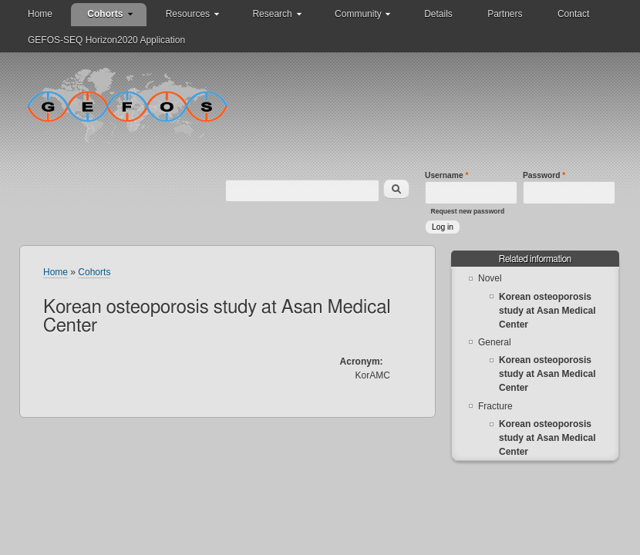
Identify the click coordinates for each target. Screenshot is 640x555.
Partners (504, 13)
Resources (188, 13)
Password (544, 175)
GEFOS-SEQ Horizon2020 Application (106, 40)
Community (358, 13)
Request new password (468, 211)
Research (271, 13)
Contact (573, 13)
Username (447, 175)
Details (438, 13)
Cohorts (105, 13)
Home (40, 13)
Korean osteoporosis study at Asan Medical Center (547, 310)
